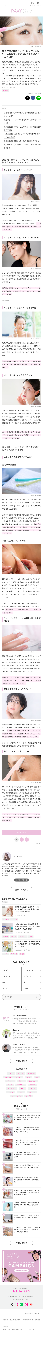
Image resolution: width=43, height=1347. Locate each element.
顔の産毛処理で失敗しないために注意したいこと (21, 141)
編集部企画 (31, 1073)
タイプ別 (28, 1096)
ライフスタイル (16, 1096)
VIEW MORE (21, 1061)
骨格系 (22, 954)
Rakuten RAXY (12, 4)
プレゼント (22, 936)
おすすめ (6, 919)
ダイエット (14, 954)
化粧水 (23, 1088)
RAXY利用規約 (12, 1296)
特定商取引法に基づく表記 (20, 1299)
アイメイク (6, 976)
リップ (10, 1085)
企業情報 (5, 1319)
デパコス (10, 1092)
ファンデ (20, 1092)
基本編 (28, 1077)
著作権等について (28, 1319)
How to (5, 90)
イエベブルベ (12, 1088)
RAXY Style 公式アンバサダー (13, 1077)
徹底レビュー (33, 1081)
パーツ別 (32, 1088)
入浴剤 (30, 936)
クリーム (14, 919)
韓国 (36, 1077)
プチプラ (32, 1085)
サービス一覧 (6, 1329)
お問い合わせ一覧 (17, 1329)
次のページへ (21, 832)
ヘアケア (5, 982)
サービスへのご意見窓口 (26, 1296)
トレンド (21, 1081)
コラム (4, 988)
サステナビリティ (29, 1329)
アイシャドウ (10, 1081)
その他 (26, 988)
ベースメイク (28, 970)
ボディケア (13, 88)
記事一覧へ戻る (21, 889)
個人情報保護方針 (15, 1319)
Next (38, 844)
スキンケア (6, 970)
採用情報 (37, 1319)
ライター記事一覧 (21, 880)
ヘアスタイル (21, 1085)
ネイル (26, 982)
